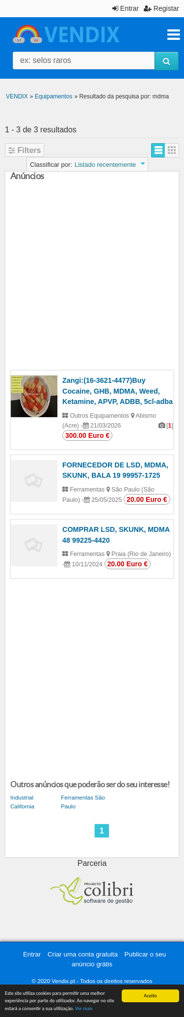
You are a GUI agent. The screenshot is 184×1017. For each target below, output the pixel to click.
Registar (161, 8)
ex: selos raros (45, 60)
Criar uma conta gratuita (83, 954)
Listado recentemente (105, 164)
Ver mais (84, 1008)
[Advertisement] (92, 277)
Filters (24, 150)
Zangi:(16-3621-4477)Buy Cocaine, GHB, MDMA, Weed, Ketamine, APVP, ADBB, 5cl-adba (117, 390)
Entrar (125, 8)
